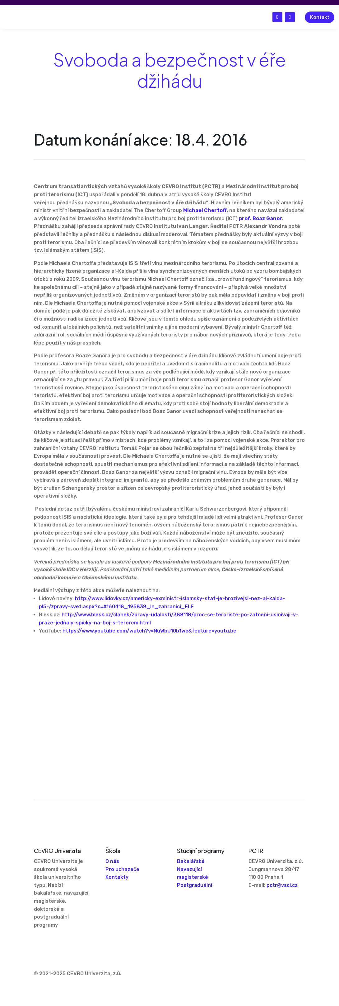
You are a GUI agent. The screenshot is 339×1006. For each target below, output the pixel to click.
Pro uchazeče (122, 869)
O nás (112, 861)
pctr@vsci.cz (282, 885)
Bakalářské (191, 861)
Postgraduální (194, 885)
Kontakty (116, 877)
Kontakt (319, 17)
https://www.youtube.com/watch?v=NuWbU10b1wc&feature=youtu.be (149, 631)
